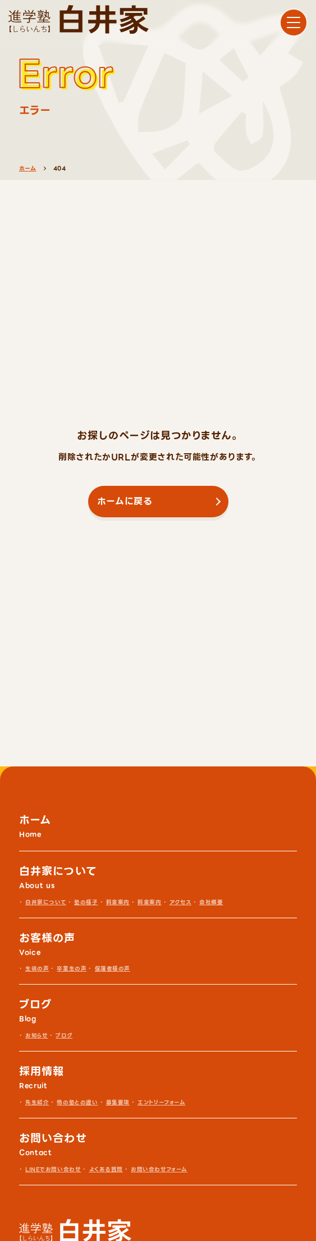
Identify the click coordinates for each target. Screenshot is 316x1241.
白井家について (45, 902)
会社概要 (211, 902)
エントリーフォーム (161, 1102)
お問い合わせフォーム (159, 1169)
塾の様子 (86, 902)
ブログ (64, 1035)
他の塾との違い (77, 1102)
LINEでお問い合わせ (53, 1169)
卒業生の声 (71, 968)
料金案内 (118, 902)
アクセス (180, 902)
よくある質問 (106, 1169)
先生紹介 (37, 1102)
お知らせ (36, 1035)
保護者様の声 (112, 968)
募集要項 (118, 1102)
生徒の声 (37, 968)
